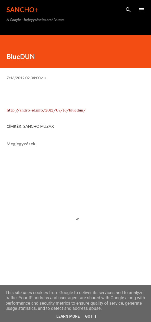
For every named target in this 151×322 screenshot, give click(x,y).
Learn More (68, 316)
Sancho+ (22, 10)
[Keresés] (128, 9)
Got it (91, 316)
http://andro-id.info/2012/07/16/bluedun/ (46, 110)
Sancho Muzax (38, 126)
